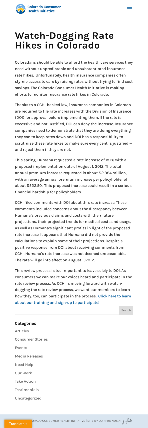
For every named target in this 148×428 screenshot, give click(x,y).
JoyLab (127, 421)
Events (21, 347)
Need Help (24, 364)
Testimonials (27, 389)
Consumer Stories (31, 339)
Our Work (23, 373)
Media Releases (29, 356)
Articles (22, 331)
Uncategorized (28, 398)
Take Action (25, 381)
